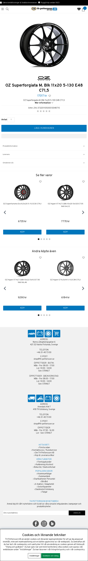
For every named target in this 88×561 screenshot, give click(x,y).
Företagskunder (44, 462)
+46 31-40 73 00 (44, 352)
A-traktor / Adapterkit (44, 484)
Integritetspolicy (58, 549)
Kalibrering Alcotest (44, 464)
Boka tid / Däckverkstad (44, 467)
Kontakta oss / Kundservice (44, 450)
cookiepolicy (79, 549)
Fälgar (44, 492)
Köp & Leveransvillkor (44, 455)
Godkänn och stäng (51, 556)
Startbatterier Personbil (44, 479)
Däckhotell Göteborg (44, 489)
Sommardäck (44, 476)
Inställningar (34, 556)
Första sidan (44, 447)
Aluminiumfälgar (44, 474)
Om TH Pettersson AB (44, 453)
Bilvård (44, 481)
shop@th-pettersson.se (44, 359)
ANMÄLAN (77, 513)
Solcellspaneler (44, 487)
